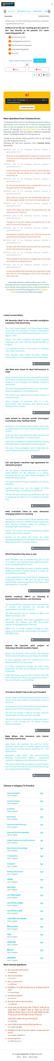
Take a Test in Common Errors (20, 61)
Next (38, 69)
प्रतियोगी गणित (37, 11)
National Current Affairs (40, 506)
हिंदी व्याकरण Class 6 (24, 11)
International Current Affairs (39, 591)
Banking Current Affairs (40, 457)
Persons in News (42, 730)
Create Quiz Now (27, 107)
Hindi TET (11, 11)
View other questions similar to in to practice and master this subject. (27, 287)
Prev (15, 69)
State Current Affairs (41, 686)
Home (19, 1057)
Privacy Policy (33, 1057)
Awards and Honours (41, 364)
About (25, 1057)
